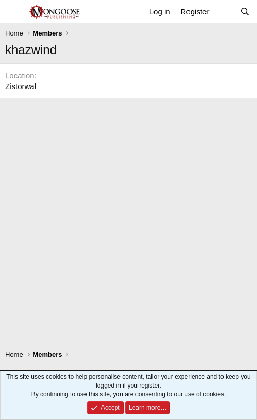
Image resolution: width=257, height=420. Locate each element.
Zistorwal (20, 86)
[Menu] (14, 12)
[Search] (245, 11)
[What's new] (224, 11)
